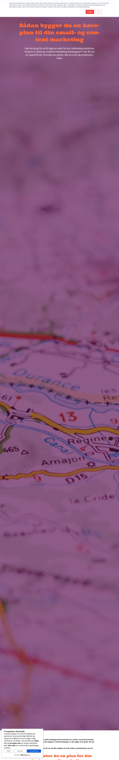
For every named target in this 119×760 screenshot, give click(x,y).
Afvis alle (20, 751)
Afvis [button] (98, 12)
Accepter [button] (89, 12)
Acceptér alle (34, 751)
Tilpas (8, 751)
